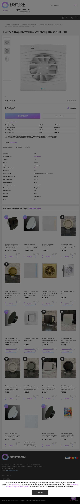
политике (15, 484)
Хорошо (40, 492)
